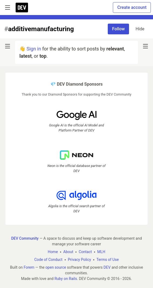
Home (53, 252)
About (68, 252)
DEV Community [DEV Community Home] (25, 238)
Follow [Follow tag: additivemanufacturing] (118, 28)
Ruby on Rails (65, 278)
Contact (85, 252)
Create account (132, 7)
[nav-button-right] (145, 46)
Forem (29, 267)
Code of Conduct (48, 259)
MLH (101, 252)
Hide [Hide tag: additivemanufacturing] (139, 28)
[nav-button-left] (7, 46)
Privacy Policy (79, 259)
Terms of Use (107, 259)
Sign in (33, 49)
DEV (106, 267)
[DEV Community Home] (22, 7)
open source (56, 267)
